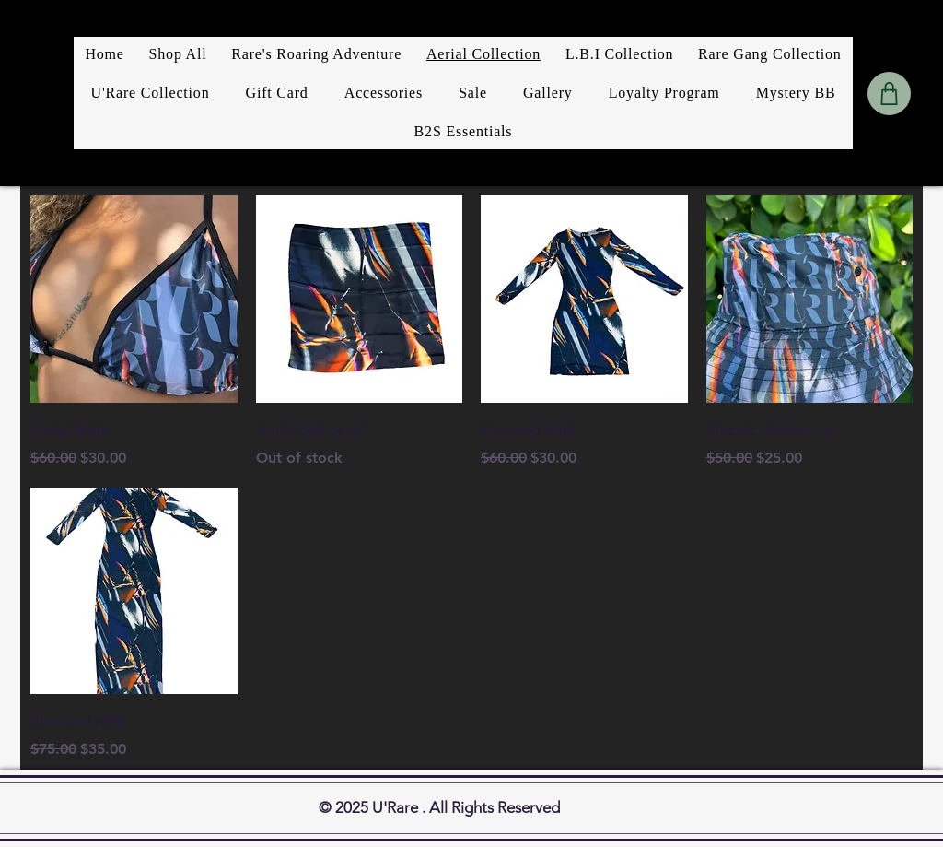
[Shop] (889, 93)
